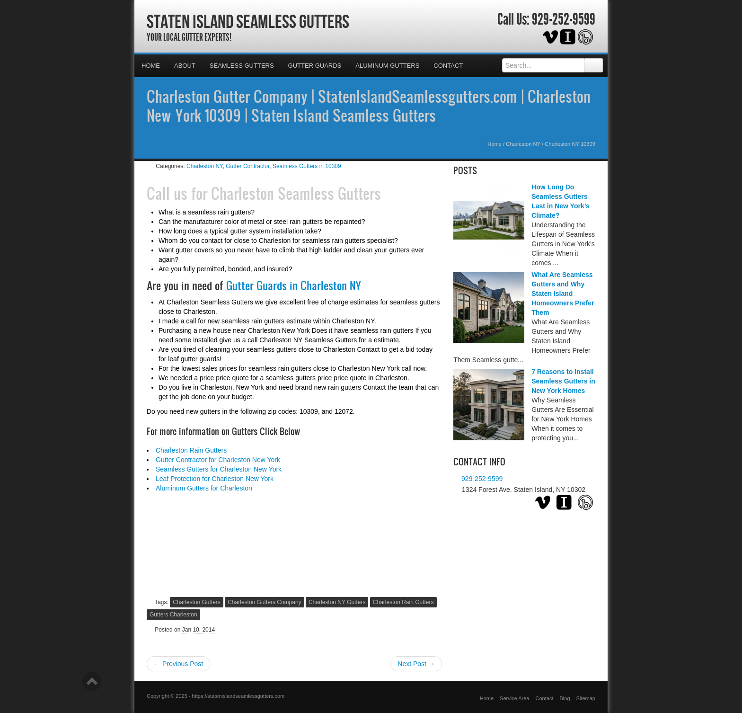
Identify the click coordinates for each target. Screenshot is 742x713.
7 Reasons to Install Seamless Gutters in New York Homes (563, 381)
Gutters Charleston (173, 614)
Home (150, 65)
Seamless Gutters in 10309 (307, 166)
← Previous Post (178, 664)
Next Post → (416, 664)
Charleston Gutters (197, 602)
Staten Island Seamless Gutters (248, 21)
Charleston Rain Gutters (191, 450)
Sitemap (585, 698)
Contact (448, 65)
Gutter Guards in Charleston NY (293, 285)
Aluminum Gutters (387, 65)
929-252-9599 (563, 19)
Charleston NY (523, 144)
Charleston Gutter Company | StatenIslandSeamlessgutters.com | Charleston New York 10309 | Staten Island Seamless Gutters (369, 105)
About (184, 65)
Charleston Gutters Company (264, 602)
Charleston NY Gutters (337, 602)
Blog (565, 698)
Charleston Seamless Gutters (296, 193)
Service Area (514, 698)
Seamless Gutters (242, 65)
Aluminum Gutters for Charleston (204, 488)
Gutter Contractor (247, 166)
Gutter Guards (315, 65)
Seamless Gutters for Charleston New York (219, 469)
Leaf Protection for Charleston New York (215, 478)
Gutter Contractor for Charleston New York (218, 459)
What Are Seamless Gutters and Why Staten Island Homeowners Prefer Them (562, 293)
